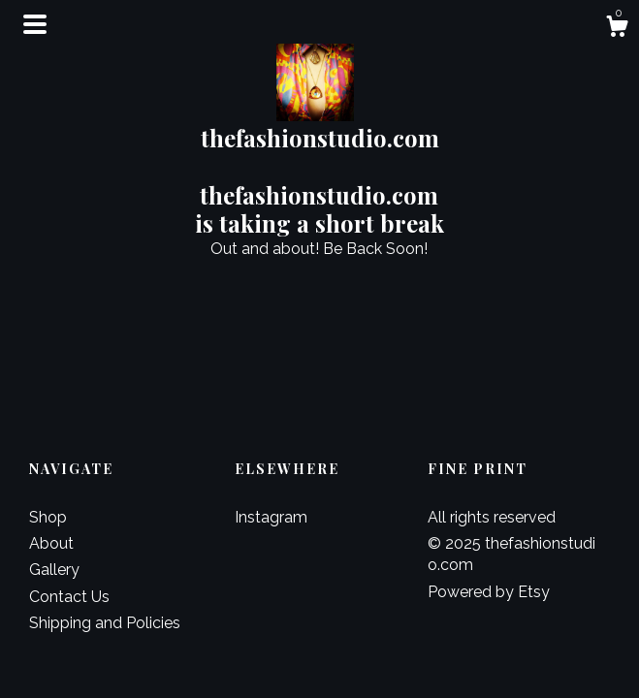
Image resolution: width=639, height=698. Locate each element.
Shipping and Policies (104, 623)
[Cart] (616, 29)
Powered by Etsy (489, 592)
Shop (48, 517)
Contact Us (69, 596)
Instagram (271, 517)
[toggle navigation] (35, 24)
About (51, 543)
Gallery (54, 569)
